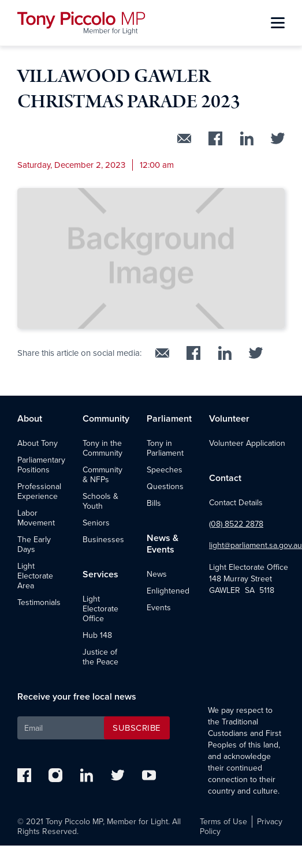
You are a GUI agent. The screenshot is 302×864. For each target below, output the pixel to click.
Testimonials (39, 602)
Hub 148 (97, 635)
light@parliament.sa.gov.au (255, 545)
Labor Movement (36, 518)
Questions (165, 486)
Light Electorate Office (100, 608)
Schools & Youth (100, 501)
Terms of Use (223, 822)
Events (159, 608)
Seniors (96, 523)
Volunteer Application (247, 443)
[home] (81, 23)
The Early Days (34, 544)
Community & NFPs (102, 474)
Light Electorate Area (35, 576)
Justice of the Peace (100, 657)
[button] (278, 23)
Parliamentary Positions (41, 465)
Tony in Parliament (165, 448)
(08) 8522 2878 (236, 524)
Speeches (164, 470)
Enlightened (168, 591)
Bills (154, 503)
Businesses (103, 539)
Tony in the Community (102, 448)
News (157, 574)
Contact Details (236, 503)
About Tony (37, 443)
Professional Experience (39, 491)
